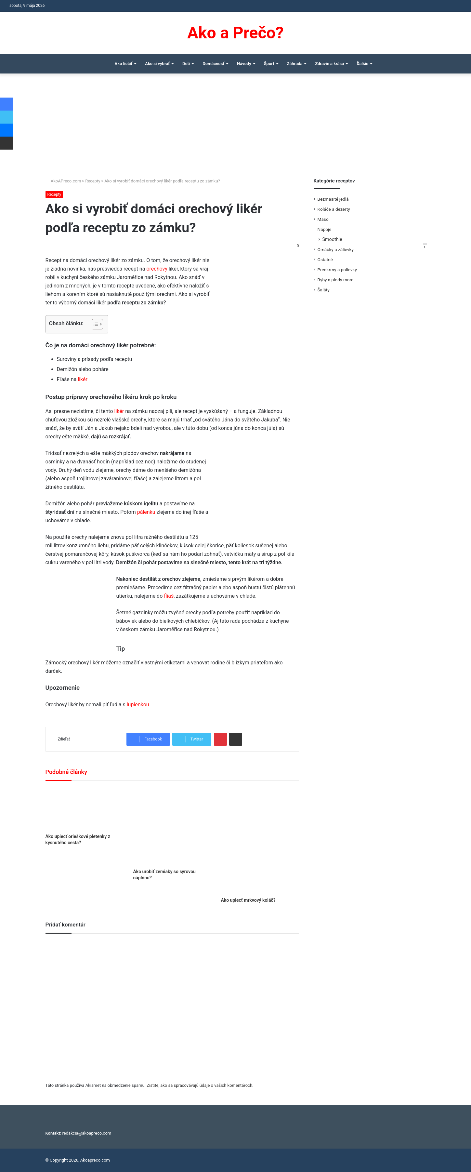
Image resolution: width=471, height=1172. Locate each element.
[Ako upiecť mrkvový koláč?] (260, 840)
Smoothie (332, 239)
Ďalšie (362, 63)
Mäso (323, 219)
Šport (269, 63)
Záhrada (295, 63)
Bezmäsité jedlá (333, 199)
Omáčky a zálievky (336, 249)
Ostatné (325, 259)
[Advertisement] (236, 128)
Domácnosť (213, 63)
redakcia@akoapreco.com (86, 1133)
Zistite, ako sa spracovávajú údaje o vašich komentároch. (200, 1085)
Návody (244, 63)
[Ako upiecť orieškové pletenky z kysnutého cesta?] (85, 808)
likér (82, 379)
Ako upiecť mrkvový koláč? (248, 900)
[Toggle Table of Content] (94, 324)
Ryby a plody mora (336, 279)
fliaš (169, 596)
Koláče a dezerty (334, 209)
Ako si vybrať (157, 63)
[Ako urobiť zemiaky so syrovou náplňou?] (172, 826)
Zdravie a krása (329, 63)
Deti (186, 63)
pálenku (146, 512)
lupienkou (138, 704)
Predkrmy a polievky (337, 269)
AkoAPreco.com (63, 181)
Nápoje (325, 229)
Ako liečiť (124, 63)
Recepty (92, 181)
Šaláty (324, 289)
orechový (156, 269)
